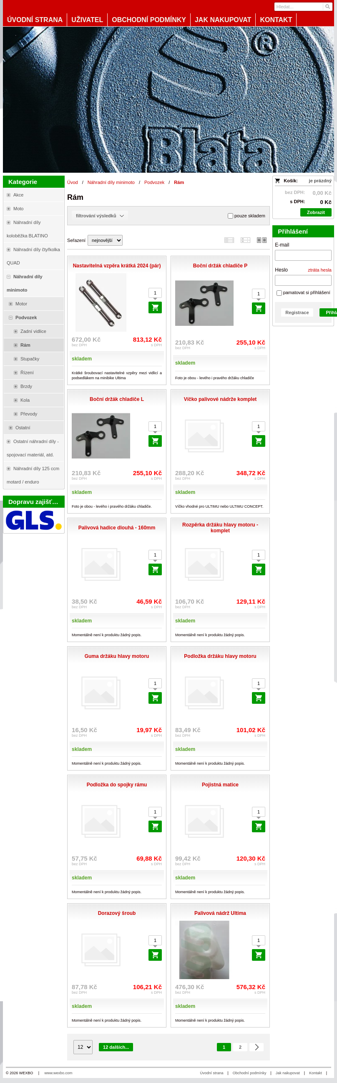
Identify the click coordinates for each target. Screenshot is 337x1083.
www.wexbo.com (59, 1073)
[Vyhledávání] (303, 7)
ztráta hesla (320, 269)
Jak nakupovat (288, 1073)
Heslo (281, 270)
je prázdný (320, 180)
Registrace (297, 312)
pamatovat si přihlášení (303, 292)
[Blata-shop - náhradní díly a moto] (168, 99)
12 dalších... (116, 1047)
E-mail (282, 245)
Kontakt (315, 1073)
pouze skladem (246, 216)
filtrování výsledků (100, 216)
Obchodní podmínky (250, 1073)
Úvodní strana (211, 1073)
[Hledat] (327, 6)
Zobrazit (316, 212)
